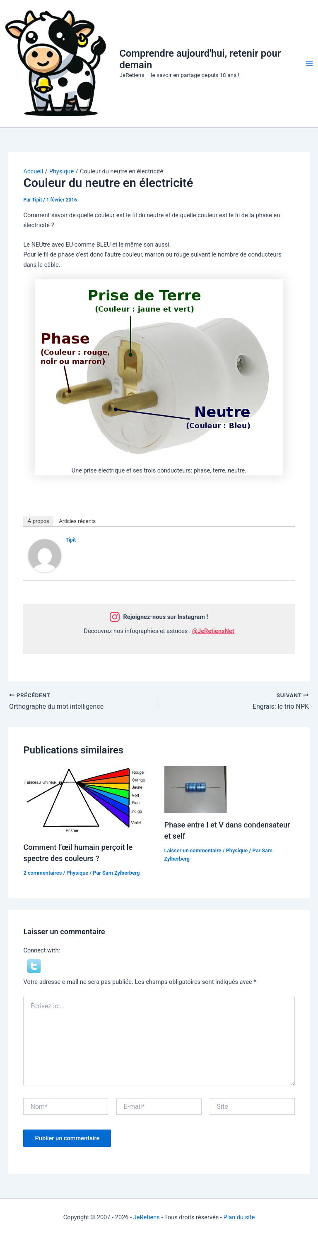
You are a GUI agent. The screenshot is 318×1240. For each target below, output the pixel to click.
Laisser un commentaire (193, 850)
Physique (77, 873)
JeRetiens (146, 1217)
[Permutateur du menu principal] (309, 63)
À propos (38, 521)
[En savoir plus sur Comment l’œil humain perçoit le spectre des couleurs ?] (85, 800)
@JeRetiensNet (213, 631)
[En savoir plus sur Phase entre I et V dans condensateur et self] (195, 789)
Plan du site (239, 1217)
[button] (34, 965)
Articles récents (77, 521)
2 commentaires (42, 873)
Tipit (70, 540)
